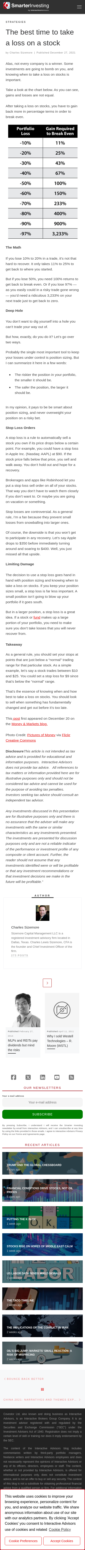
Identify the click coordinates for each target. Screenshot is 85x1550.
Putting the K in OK (21, 1219)
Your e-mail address (42, 1101)
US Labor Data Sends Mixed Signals (34, 1273)
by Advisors (38, 10)
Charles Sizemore (21, 52)
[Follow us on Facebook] (13, 1077)
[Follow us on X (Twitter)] (28, 1077)
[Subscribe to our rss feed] (71, 1077)
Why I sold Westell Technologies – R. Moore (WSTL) (60, 1040)
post (16, 718)
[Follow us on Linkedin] (42, 1077)
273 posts (19, 955)
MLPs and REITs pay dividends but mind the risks (23, 1045)
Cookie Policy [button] (60, 1529)
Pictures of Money (41, 735)
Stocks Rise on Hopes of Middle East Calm (40, 1246)
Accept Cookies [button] (61, 1541)
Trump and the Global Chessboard (34, 1165)
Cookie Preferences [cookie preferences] (23, 1541)
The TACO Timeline (20, 1300)
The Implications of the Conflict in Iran (37, 1327)
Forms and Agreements (27, 1134)
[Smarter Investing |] (26, 4)
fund (37, 617)
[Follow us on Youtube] (57, 1077)
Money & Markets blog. (30, 724)
